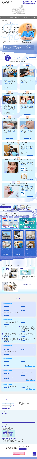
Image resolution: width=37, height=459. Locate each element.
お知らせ (30, 17)
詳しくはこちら (9, 138)
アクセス (13, 452)
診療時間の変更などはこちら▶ (6, 408)
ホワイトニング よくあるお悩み (30, 380)
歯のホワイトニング (18, 451)
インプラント (22, 58)
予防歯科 (23, 450)
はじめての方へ (2, 17)
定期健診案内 (27, 450)
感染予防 (16, 17)
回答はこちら (6, 310)
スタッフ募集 (35, 17)
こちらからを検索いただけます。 (6, 415)
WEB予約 (34, 3)
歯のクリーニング (24, 451)
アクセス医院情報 (25, 17)
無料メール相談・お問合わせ (28, 3)
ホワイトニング (27, 58)
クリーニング (31, 58)
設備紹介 (11, 17)
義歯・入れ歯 (34, 57)
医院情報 (16, 452)
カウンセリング (15, 450)
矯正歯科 (18, 58)
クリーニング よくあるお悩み (30, 389)
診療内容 (7, 17)
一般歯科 (19, 450)
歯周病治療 (30, 57)
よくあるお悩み (21, 17)
